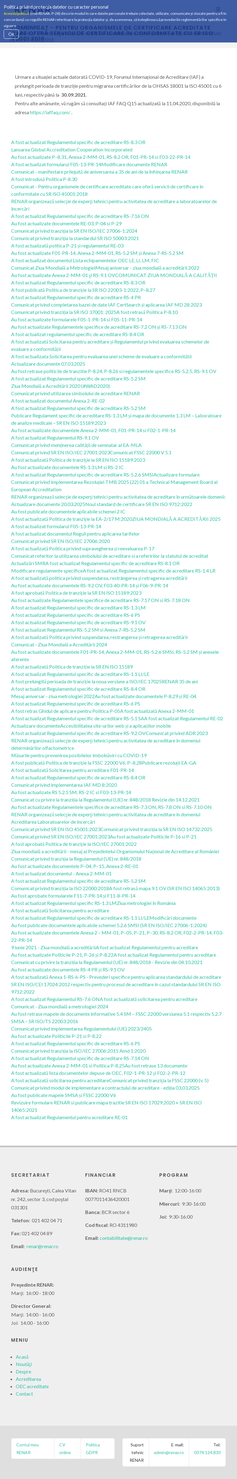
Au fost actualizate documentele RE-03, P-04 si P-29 (66, 223)
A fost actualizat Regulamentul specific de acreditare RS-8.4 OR (78, 689)
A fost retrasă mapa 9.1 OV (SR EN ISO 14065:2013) (164, 888)
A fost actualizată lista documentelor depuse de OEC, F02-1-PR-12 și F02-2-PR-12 (98, 1073)
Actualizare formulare (176, 474)
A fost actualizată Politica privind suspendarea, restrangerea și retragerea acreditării (99, 637)
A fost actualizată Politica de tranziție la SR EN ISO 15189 (72, 666)
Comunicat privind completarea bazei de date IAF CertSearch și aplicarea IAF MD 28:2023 (106, 304)
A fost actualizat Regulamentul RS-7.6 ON (55, 999)
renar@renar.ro (42, 1246)
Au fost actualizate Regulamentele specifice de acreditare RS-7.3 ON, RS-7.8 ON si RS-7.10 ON (111, 807)
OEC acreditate (32, 1386)
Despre (23, 1371)
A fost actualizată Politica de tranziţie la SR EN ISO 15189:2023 (78, 460)
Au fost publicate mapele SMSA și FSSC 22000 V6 (63, 1095)
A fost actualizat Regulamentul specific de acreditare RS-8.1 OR (112, 563)
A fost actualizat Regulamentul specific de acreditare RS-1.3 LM (78, 607)
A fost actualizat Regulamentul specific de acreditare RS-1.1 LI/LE (80, 674)
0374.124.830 (207, 1452)
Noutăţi (24, 1364)
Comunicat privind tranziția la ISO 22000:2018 (60, 888)
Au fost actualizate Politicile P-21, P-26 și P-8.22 (62, 955)
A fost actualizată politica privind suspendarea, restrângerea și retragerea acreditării (99, 578)
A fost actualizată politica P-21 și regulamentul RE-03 (67, 245)
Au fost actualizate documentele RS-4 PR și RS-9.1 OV (68, 969)
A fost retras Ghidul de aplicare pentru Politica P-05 (65, 711)
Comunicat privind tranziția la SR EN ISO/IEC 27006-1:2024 (74, 231)
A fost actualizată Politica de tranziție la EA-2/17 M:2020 (71, 519)
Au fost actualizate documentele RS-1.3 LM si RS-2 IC (67, 467)
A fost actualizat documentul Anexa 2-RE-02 (58, 401)
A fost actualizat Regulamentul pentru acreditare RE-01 (69, 1117)
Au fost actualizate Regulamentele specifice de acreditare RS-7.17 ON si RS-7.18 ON (100, 600)
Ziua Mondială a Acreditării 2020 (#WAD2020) (60, 386)
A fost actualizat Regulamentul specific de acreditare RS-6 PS (75, 615)
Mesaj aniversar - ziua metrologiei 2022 (53, 696)
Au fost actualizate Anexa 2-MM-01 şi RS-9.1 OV (63, 275)
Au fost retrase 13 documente (156, 1065)
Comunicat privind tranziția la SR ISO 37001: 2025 (63, 312)
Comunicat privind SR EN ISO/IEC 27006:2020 (60, 541)
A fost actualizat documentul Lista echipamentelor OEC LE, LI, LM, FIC (85, 260)
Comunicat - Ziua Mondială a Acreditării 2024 (59, 644)
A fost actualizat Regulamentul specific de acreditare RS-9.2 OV (78, 733)
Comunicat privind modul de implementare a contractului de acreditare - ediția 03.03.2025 (105, 1088)
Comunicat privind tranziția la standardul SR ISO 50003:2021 (75, 238)
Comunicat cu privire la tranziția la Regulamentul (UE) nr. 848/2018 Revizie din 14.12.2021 (105, 799)
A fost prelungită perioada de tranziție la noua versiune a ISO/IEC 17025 (86, 681)
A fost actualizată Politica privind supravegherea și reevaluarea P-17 (82, 548)
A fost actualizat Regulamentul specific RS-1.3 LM (64, 903)
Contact (24, 1394)
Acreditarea (28, 1379)
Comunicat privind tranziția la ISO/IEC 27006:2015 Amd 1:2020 (78, 1051)
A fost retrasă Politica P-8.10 (146, 312)
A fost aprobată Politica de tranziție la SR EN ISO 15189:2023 (76, 593)
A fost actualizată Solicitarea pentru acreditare (60, 910)
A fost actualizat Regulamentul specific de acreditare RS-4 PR (76, 297)
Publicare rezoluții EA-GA (169, 763)
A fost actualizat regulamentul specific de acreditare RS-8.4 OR (77, 334)
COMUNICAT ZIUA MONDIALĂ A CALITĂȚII (166, 275)
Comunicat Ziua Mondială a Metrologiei (53, 268)
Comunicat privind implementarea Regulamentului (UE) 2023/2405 (81, 1028)
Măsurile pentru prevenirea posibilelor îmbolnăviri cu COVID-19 (79, 755)
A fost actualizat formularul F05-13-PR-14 (56, 164)
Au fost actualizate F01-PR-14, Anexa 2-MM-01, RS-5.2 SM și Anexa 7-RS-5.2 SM (97, 253)
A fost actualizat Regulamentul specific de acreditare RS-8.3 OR (78, 142)
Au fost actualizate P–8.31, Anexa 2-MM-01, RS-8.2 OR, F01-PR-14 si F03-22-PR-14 (100, 157)
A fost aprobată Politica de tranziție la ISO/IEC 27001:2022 (74, 844)
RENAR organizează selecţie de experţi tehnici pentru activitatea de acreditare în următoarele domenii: (118, 497)
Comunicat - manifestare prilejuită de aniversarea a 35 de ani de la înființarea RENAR (99, 172)
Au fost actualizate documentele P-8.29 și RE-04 (145, 696)
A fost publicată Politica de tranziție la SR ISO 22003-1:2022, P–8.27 (83, 290)
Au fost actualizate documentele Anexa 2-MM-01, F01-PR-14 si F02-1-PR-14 (93, 430)
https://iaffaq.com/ (50, 112)
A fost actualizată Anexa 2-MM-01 (157, 711)
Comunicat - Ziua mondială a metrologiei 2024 (59, 1006)
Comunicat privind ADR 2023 (177, 733)
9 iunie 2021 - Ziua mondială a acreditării (53, 947)
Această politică (16, 13)
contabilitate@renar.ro (124, 1238)
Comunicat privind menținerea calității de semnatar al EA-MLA (76, 445)
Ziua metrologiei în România (146, 903)
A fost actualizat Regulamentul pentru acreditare (147, 947)
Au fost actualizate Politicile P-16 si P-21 (153, 836)
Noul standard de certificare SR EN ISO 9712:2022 (138, 504)
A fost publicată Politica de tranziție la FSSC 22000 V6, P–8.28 (76, 763)
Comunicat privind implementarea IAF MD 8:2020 (64, 785)
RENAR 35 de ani (180, 681)
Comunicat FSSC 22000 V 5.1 (141, 452)
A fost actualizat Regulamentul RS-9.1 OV (55, 437)
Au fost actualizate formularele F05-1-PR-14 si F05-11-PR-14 (76, 319)
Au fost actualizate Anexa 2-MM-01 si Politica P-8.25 (68, 1065)
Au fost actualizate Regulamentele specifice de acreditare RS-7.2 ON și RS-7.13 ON (99, 327)
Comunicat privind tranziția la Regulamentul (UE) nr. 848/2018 (76, 859)
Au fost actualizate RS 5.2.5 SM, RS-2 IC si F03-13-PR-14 (71, 792)
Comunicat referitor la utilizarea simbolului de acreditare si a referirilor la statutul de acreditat (109, 556)
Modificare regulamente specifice (47, 570)
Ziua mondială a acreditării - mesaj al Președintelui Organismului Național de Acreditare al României (115, 851)
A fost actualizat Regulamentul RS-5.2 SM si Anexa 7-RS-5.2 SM (78, 630)
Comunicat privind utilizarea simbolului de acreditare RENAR (75, 393)
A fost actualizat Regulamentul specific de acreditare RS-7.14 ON (80, 1058)
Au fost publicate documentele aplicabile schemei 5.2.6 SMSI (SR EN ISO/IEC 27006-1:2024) (109, 925)
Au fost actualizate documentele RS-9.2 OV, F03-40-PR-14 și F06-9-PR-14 (89, 585)
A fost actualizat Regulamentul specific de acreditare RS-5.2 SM (78, 378)
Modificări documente (173, 918)
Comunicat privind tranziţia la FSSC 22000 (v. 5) (158, 1080)
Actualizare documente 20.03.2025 (48, 504)
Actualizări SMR (28, 563)
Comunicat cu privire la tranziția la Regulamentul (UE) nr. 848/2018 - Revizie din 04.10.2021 (106, 962)
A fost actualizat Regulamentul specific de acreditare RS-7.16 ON (80, 216)
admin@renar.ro (169, 1452)
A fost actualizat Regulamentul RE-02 (183, 718)
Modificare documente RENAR (134, 164)
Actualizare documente (35, 726)
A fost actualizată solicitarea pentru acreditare (149, 999)
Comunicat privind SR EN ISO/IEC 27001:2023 (60, 452)
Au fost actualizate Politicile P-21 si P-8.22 (56, 1036)
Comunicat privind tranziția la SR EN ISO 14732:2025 (156, 829)
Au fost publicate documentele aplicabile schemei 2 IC (68, 511)
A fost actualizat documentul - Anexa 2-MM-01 (61, 873)
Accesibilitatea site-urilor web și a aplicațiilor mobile (115, 726)
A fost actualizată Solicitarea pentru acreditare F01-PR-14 (72, 770)
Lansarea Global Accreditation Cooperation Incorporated (71, 149)
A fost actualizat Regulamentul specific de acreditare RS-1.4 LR (149, 570)
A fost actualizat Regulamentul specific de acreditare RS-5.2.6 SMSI (82, 474)
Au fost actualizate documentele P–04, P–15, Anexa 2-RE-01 (74, 866)
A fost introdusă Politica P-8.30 (44, 179)
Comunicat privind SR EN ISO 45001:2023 (55, 829)
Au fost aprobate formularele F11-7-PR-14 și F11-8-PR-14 (73, 895)
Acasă (22, 1357)
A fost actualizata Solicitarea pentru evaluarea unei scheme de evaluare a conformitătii (101, 356)
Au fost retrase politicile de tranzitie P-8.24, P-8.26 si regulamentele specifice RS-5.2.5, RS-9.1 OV (113, 371)
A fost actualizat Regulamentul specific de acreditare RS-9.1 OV (78, 622)
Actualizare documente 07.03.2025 (48, 364)
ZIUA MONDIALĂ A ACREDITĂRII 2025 (176, 519)
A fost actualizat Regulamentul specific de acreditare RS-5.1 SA (77, 718)
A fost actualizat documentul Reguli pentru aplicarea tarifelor (75, 534)
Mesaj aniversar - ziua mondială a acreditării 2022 (147, 268)
